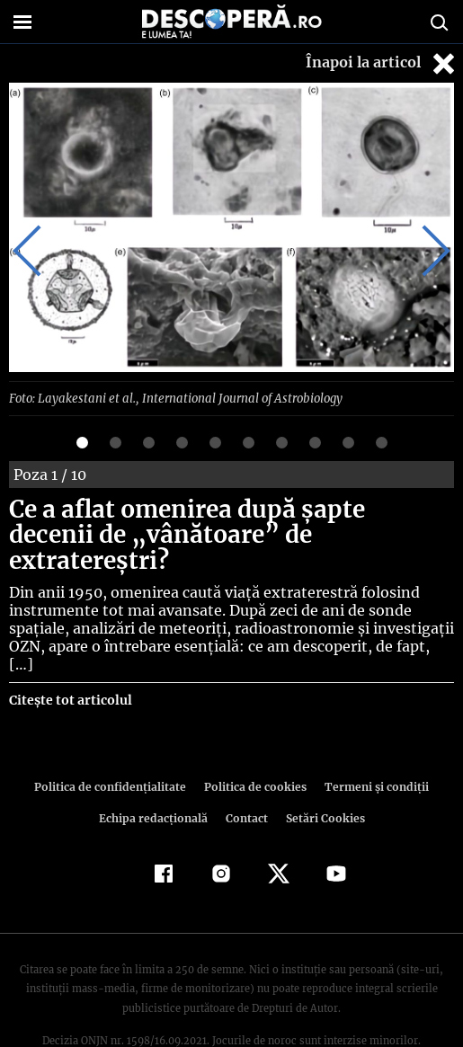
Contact (247, 773)
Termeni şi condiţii (371, 742)
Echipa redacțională (155, 773)
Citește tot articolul (69, 655)
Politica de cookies (254, 742)
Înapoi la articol (382, 63)
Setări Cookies (323, 773)
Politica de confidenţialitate (115, 742)
